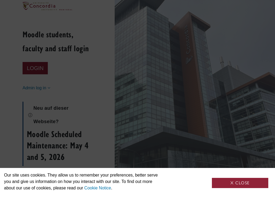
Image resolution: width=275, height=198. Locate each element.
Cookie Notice (97, 188)
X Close (240, 182)
